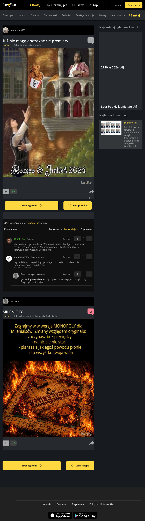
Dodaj (36, 5)
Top (95, 5)
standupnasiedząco (24, 257)
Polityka (66, 15)
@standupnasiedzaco (32, 279)
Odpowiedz (66, 239)
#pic (32, 316)
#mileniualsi (51, 316)
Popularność (86, 229)
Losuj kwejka (77, 205)
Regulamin (78, 504)
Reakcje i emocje (85, 15)
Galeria (35, 15)
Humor (22, 15)
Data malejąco (71, 229)
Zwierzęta (8, 15)
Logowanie (116, 5)
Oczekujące (59, 5)
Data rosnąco (55, 229)
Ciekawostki (50, 15)
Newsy (102, 15)
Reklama (61, 504)
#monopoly (40, 316)
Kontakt (47, 504)
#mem (26, 316)
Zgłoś (90, 198)
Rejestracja (134, 5)
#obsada (18, 45)
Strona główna (32, 205)
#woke (38, 45)
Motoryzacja (118, 15)
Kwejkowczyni (27, 274)
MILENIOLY (13, 312)
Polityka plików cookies (101, 504)
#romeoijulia (28, 45)
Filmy (80, 5)
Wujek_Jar (19, 239)
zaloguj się (34, 223)
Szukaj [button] (135, 15)
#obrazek (18, 316)
